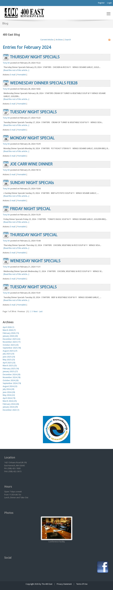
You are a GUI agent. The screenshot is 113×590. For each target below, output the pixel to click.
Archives (59, 39)
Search (68, 39)
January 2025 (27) (10, 371)
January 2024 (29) (10, 407)
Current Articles (47, 39)
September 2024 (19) (12, 383)
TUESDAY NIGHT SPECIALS (33, 112)
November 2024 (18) (11, 377)
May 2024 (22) (9, 395)
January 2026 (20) (10, 336)
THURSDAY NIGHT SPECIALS (34, 57)
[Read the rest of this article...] (16, 70)
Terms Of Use (81, 584)
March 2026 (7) (9, 330)
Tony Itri (6, 63)
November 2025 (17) (11, 342)
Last (40, 311)
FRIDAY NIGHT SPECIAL (30, 209)
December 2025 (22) (11, 339)
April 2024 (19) (9, 398)
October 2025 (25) (11, 345)
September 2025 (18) (12, 348)
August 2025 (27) (10, 351)
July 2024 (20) (8, 389)
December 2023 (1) (11, 410)
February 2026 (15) (11, 333)
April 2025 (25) (9, 363)
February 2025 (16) (11, 368)
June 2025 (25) (9, 357)
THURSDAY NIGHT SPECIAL (33, 235)
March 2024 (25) (10, 401)
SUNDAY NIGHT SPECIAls (32, 183)
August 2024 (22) (10, 386)
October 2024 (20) (11, 380)
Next (36, 311)
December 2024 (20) (11, 374)
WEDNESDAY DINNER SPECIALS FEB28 (43, 83)
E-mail (12, 74)
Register (101, 3)
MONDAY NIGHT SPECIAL (32, 138)
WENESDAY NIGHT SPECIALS (35, 261)
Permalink (21, 74)
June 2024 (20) (9, 392)
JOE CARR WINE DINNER (31, 164)
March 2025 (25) (10, 365)
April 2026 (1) (8, 327)
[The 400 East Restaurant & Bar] (24, 13)
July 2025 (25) (8, 354)
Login (109, 3)
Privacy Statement (64, 584)
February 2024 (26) (11, 404)
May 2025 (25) (9, 359)
